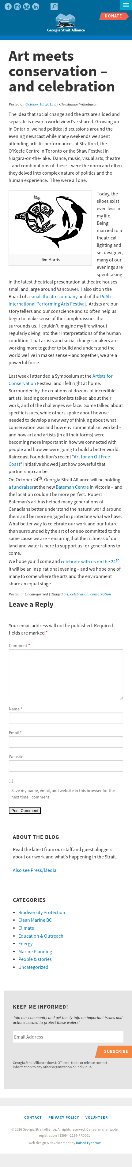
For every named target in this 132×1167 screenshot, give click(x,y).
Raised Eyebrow (88, 1143)
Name (15, 709)
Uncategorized (33, 967)
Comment (19, 646)
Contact (33, 1117)
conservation (100, 594)
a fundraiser (21, 487)
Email (15, 733)
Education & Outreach (40, 936)
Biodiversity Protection (41, 913)
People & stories (35, 959)
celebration (79, 594)
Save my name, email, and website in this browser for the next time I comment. (63, 794)
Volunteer (96, 1117)
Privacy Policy (63, 1117)
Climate (26, 928)
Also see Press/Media (34, 870)
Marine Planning (35, 952)
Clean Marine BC (35, 920)
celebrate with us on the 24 (90, 562)
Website (16, 757)
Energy (25, 944)
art (66, 594)
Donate (113, 16)
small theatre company (54, 297)
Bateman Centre (72, 487)
